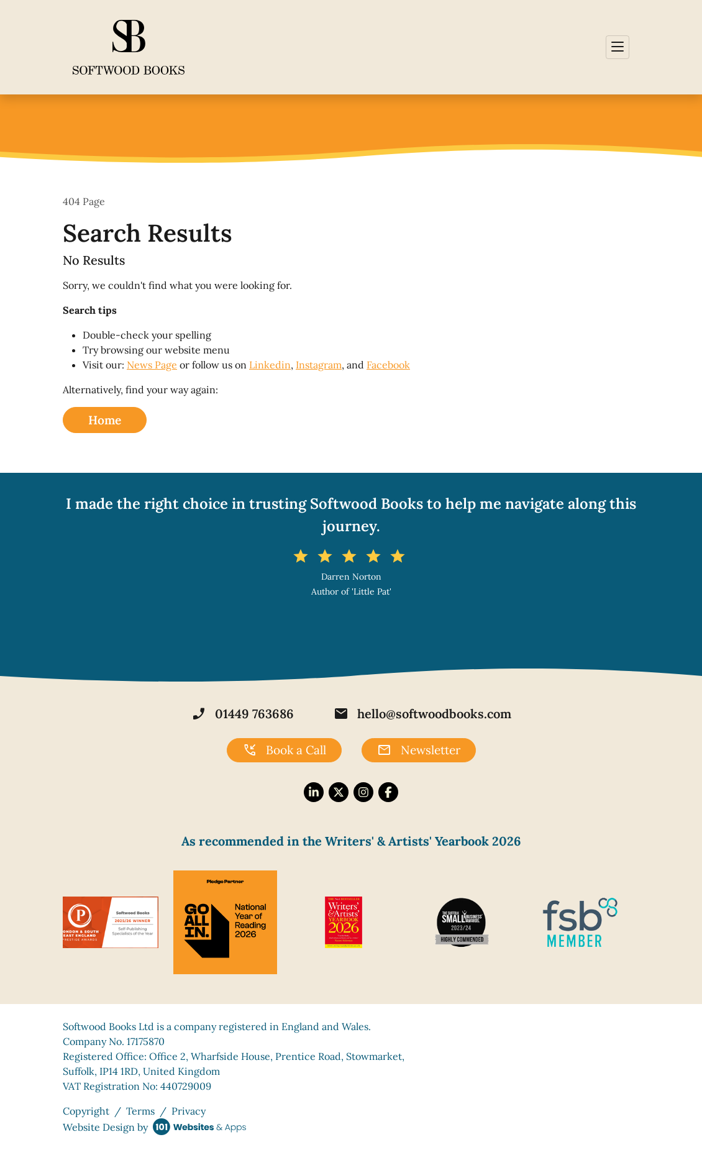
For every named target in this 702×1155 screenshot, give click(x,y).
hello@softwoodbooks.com (422, 714)
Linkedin (270, 364)
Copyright (86, 1111)
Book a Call (284, 750)
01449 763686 (242, 714)
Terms (140, 1111)
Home (104, 420)
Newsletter (418, 750)
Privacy (188, 1111)
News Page (152, 364)
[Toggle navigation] (617, 47)
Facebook (388, 364)
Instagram (319, 364)
